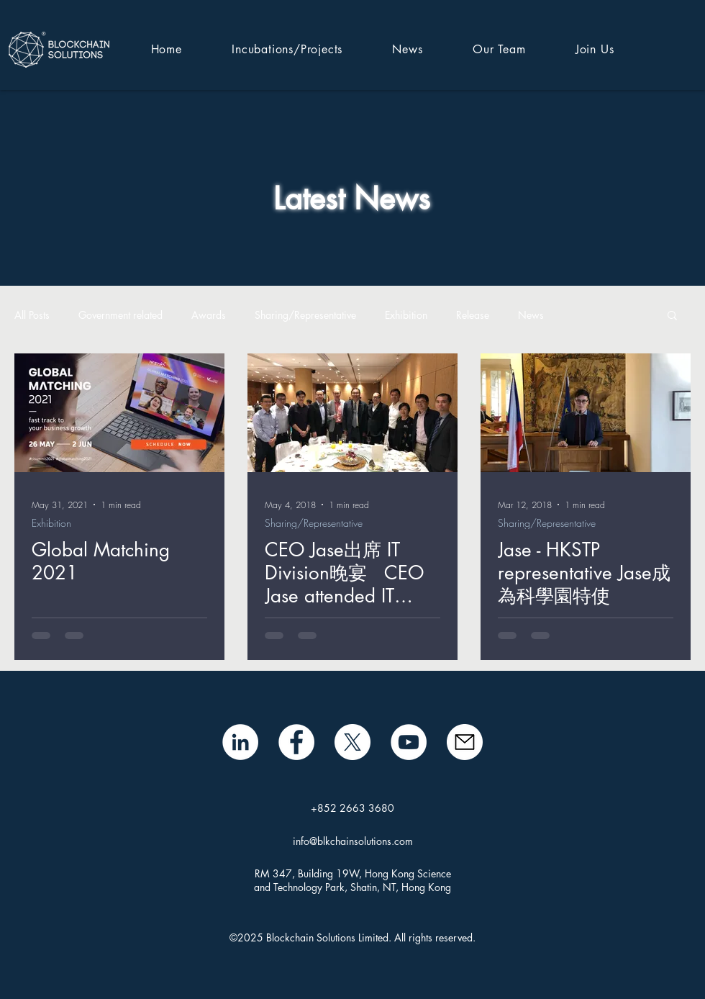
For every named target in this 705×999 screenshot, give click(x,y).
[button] (672, 316)
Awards (208, 315)
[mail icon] (465, 742)
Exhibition (406, 315)
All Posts (32, 315)
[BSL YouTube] (409, 742)
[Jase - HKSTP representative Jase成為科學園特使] (586, 412)
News (531, 315)
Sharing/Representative (305, 315)
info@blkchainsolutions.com (353, 841)
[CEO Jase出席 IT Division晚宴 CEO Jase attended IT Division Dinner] (352, 412)
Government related (120, 315)
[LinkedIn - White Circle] (240, 742)
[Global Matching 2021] (119, 412)
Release (472, 315)
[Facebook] (296, 742)
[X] (352, 742)
